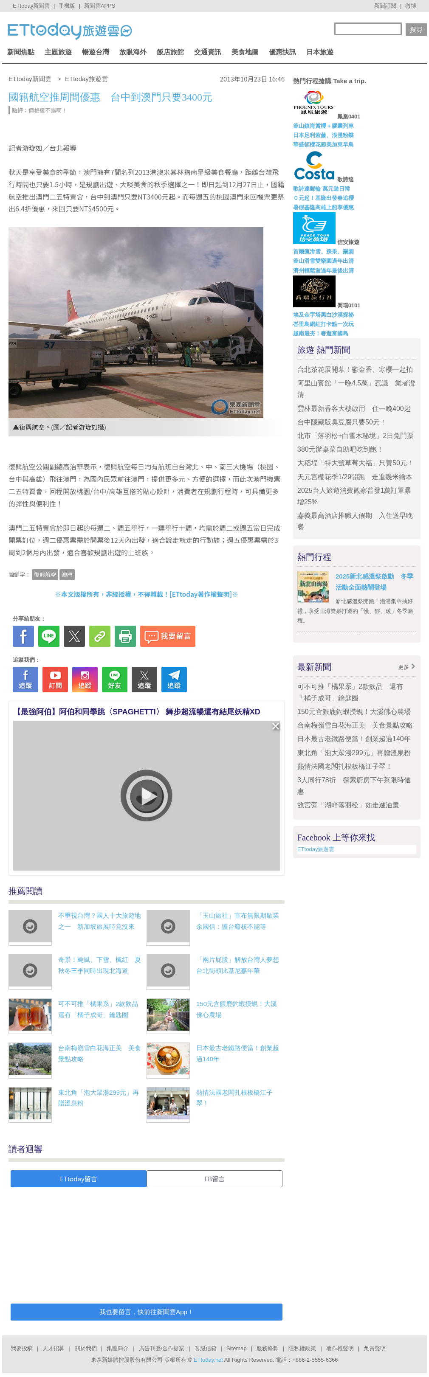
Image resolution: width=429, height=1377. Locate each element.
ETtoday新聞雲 (31, 6)
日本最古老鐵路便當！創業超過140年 (354, 738)
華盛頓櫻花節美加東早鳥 (323, 144)
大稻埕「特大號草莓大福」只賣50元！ (355, 462)
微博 (410, 6)
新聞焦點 (20, 52)
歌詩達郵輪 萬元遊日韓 (321, 188)
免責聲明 (375, 1348)
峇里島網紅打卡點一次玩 (323, 324)
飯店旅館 (170, 52)
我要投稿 (22, 1348)
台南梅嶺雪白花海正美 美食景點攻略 (355, 725)
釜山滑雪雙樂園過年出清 (323, 261)
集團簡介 (118, 1348)
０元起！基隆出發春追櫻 (323, 198)
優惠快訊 (282, 52)
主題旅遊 (58, 52)
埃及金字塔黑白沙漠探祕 (323, 315)
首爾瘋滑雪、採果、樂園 (323, 251)
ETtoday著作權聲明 (201, 594)
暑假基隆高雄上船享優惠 (323, 207)
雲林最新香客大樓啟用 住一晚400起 (354, 408)
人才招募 (53, 1348)
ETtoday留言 (78, 1178)
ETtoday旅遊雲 (315, 849)
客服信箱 (206, 1348)
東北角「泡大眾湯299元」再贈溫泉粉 (354, 752)
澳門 (67, 574)
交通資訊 (207, 52)
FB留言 (214, 1178)
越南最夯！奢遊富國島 (320, 333)
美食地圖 (245, 52)
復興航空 (45, 574)
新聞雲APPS (100, 6)
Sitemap (236, 1348)
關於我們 (86, 1348)
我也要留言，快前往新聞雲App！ (146, 1311)
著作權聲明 (340, 1348)
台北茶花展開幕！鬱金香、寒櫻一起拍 (355, 369)
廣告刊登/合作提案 (162, 1348)
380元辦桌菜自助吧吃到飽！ (340, 449)
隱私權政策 (302, 1348)
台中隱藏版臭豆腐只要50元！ (342, 422)
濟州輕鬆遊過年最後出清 (323, 270)
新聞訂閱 (385, 6)
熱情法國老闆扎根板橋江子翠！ (344, 766)
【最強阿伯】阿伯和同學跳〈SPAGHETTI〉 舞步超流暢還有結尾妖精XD (136, 712)
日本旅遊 (319, 52)
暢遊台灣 (95, 52)
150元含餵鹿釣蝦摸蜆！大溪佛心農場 (354, 711)
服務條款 (268, 1348)
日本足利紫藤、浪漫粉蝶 (323, 135)
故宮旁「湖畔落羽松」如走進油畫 (348, 805)
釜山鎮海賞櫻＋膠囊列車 (323, 126)
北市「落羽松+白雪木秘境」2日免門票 (355, 435)
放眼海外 (133, 52)
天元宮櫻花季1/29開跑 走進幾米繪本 (354, 477)
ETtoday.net (208, 1360)
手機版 (67, 6)
